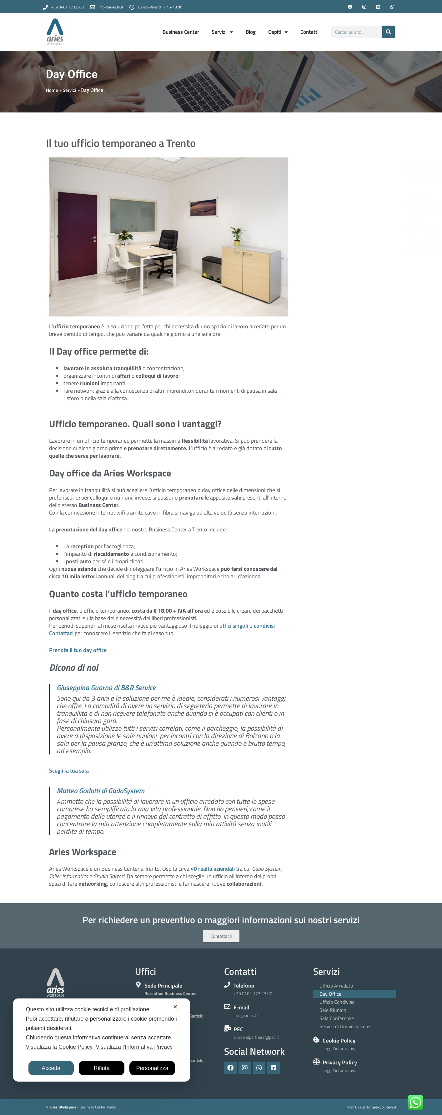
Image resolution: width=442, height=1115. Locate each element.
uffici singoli (233, 625)
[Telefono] (227, 985)
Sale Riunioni (342, 225)
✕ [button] (175, 1007)
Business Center (181, 32)
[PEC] (227, 1028)
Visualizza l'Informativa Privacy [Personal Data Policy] (134, 1047)
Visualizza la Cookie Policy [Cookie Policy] (59, 1047)
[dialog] (101, 1040)
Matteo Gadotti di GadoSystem (100, 790)
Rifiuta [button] (102, 1068)
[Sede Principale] (138, 985)
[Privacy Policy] (316, 1061)
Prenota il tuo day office (78, 650)
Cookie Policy (339, 1040)
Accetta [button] (51, 1068)
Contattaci (61, 633)
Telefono (244, 985)
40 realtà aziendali (213, 868)
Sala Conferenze (345, 239)
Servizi (222, 32)
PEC (238, 1029)
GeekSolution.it (384, 1107)
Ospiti (278, 32)
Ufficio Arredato (345, 182)
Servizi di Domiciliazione (355, 254)
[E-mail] (227, 1006)
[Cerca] (388, 32)
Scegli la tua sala (69, 770)
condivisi (264, 625)
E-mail (241, 1007)
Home (52, 90)
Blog (251, 32)
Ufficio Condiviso (346, 211)
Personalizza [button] (152, 1068)
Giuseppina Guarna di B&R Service (106, 687)
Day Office (338, 196)
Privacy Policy (340, 1062)
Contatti (309, 32)
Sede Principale (163, 985)
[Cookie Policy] (316, 1040)
